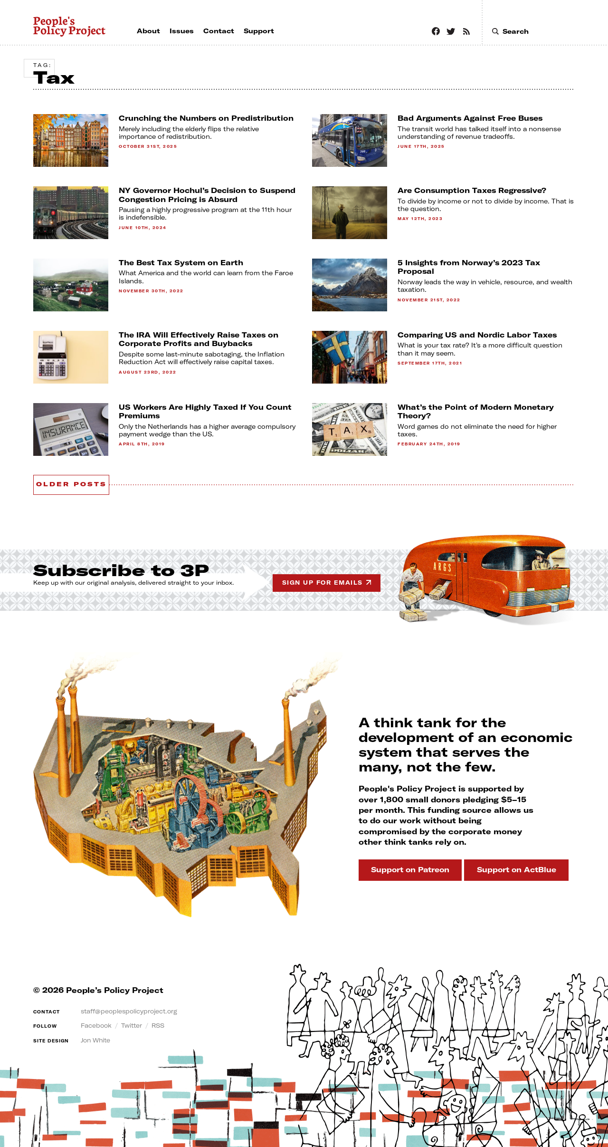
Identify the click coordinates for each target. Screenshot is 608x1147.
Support (395, 867)
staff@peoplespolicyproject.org (136, 1008)
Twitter (137, 1023)
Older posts (81, 482)
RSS (166, 1023)
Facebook (98, 1023)
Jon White (98, 1037)
